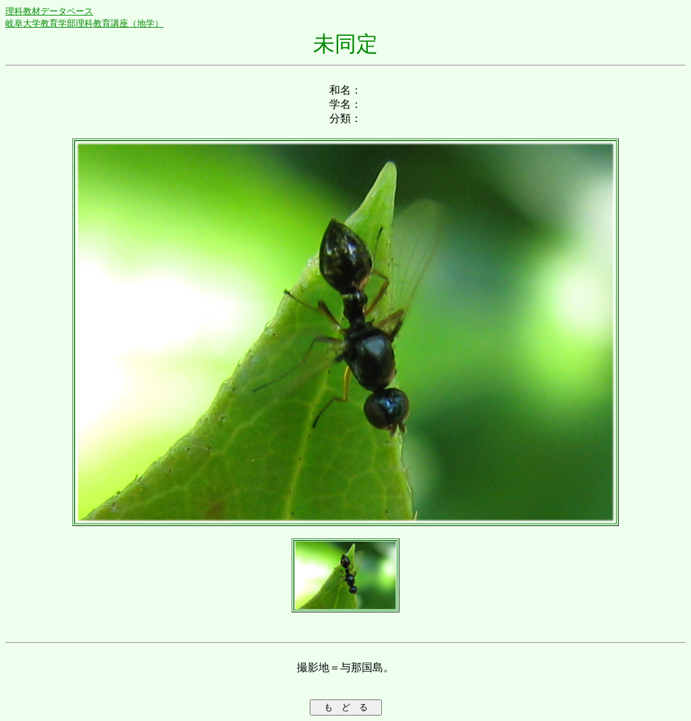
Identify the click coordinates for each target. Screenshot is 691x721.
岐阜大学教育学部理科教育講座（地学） (84, 23)
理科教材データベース (49, 11)
